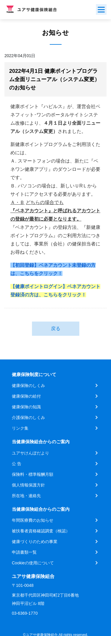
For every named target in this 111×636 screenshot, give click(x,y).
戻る (55, 328)
